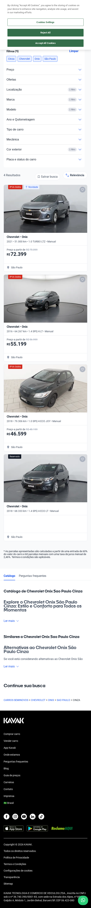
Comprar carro (12, 734)
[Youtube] (24, 816)
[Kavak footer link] (14, 722)
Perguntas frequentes (32, 576)
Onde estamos (12, 754)
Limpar (73, 51)
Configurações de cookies (18, 870)
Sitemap (8, 883)
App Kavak (10, 747)
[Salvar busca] (47, 176)
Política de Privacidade (16, 857)
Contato (8, 789)
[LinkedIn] (33, 816)
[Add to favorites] (82, 190)
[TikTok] (41, 816)
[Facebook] (6, 816)
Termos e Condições (15, 864)
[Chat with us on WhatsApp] (83, 900)
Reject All (45, 32)
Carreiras (9, 782)
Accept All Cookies (45, 43)
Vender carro (11, 740)
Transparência (12, 877)
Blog (6, 768)
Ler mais (11, 621)
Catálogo (9, 576)
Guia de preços (12, 775)
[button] (11, 59)
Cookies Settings (45, 22)
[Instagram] (15, 816)
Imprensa (9, 796)
